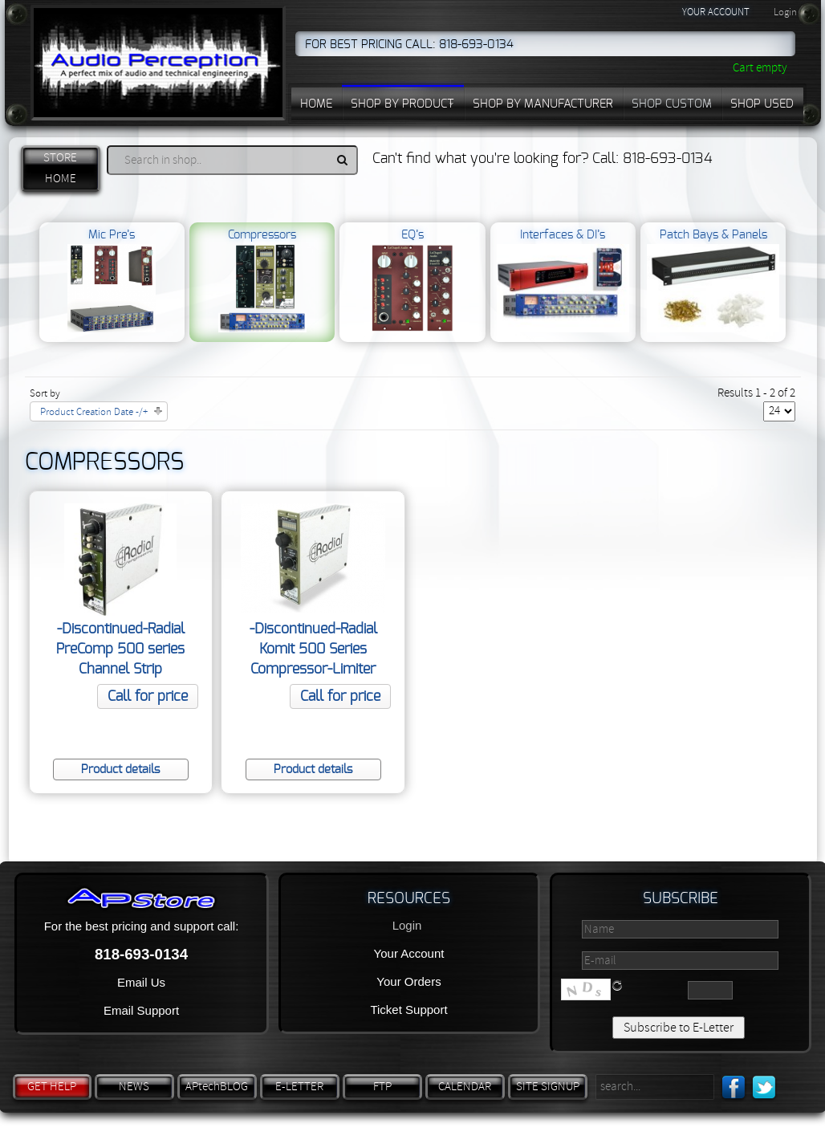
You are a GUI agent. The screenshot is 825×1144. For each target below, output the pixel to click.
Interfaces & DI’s (563, 281)
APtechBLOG (216, 1086)
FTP (382, 1086)
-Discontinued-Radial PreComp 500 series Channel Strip (120, 649)
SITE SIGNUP (547, 1086)
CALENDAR (464, 1086)
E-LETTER (299, 1086)
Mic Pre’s (111, 281)
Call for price (148, 697)
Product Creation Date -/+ (94, 411)
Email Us (141, 982)
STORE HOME (60, 168)
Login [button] (785, 12)
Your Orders (408, 981)
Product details (120, 769)
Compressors (262, 281)
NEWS (134, 1086)
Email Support (141, 1010)
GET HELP (51, 1086)
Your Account (409, 953)
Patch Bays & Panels (713, 281)
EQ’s (412, 281)
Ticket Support (408, 1009)
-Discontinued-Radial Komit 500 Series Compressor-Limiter (313, 649)
